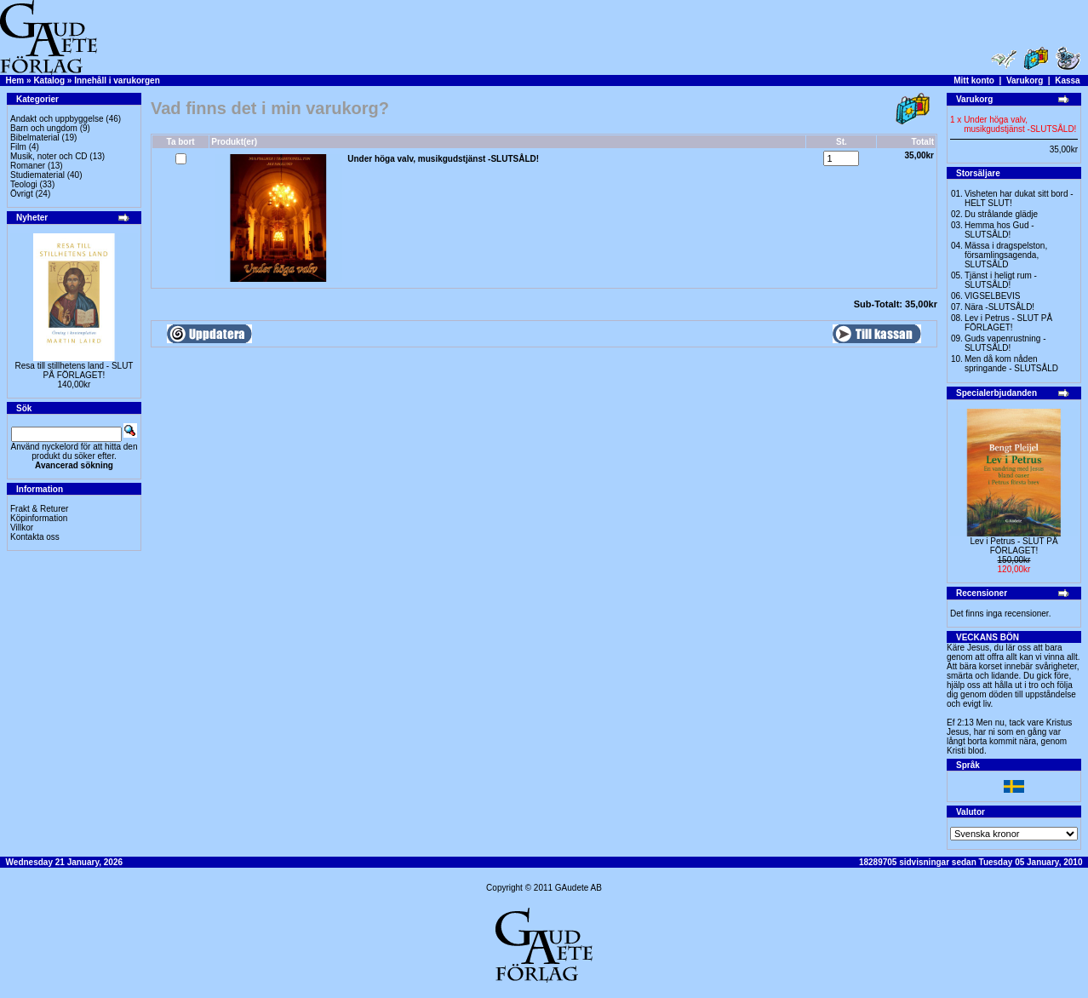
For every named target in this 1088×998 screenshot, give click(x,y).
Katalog (49, 80)
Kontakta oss (35, 537)
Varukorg (1024, 80)
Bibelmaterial (35, 137)
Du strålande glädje (1001, 214)
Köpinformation (38, 518)
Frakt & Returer (39, 508)
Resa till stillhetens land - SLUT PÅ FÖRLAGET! (74, 370)
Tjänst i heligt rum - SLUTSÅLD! (1001, 280)
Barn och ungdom (43, 128)
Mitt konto (973, 80)
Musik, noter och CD (49, 156)
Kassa (1067, 80)
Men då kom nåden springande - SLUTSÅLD (1011, 363)
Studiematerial (37, 175)
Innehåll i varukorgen (117, 80)
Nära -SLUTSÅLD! (999, 307)
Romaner (27, 165)
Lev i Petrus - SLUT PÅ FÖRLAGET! (1008, 322)
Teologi (23, 184)
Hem (15, 80)
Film (18, 147)
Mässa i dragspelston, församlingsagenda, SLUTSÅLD (1006, 255)
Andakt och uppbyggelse (57, 118)
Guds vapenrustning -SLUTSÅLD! (1005, 343)
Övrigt (21, 193)
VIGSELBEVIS (993, 296)
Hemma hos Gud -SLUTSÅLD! (999, 230)
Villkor (21, 527)
